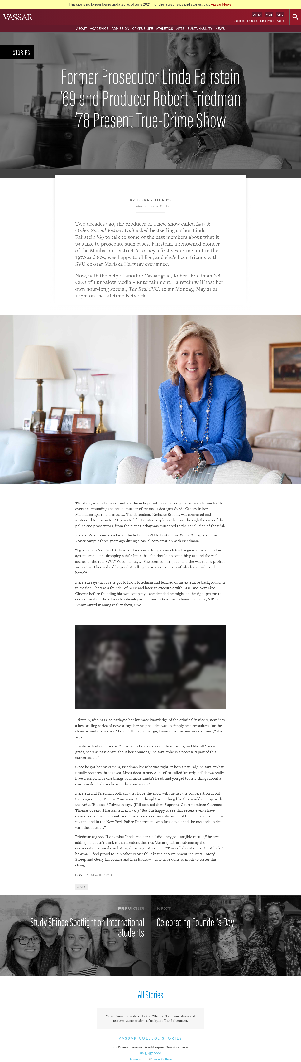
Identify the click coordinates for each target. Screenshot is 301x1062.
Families (252, 20)
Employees (267, 20)
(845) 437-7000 (150, 1052)
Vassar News (221, 4)
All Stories (150, 994)
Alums (280, 20)
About (81, 28)
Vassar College (161, 1059)
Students (239, 20)
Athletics (164, 28)
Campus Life (142, 28)
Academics (99, 28)
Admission (120, 28)
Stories (22, 52)
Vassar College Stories (150, 1038)
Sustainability (199, 28)
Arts (180, 28)
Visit (269, 14)
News (220, 28)
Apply (257, 14)
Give (280, 14)
